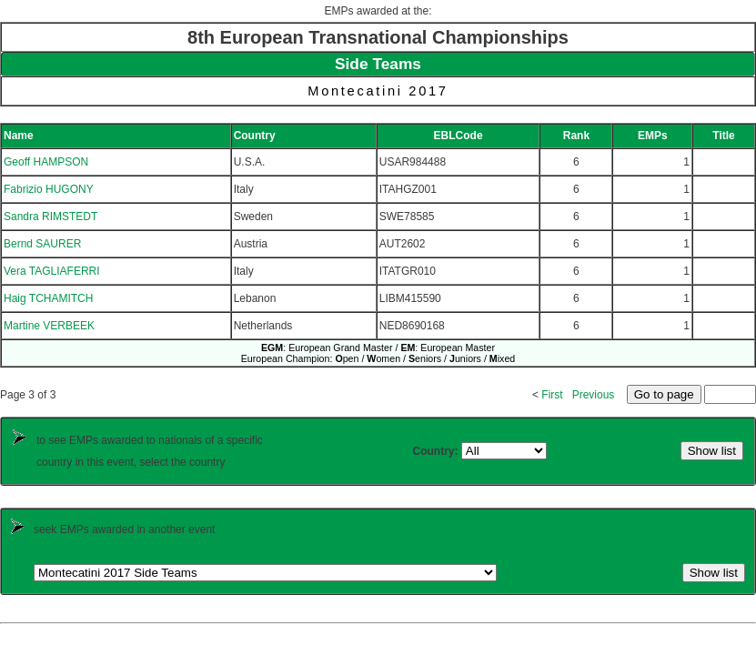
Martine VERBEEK (49, 325)
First (551, 394)
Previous (593, 394)
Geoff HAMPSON (46, 162)
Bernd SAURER (42, 243)
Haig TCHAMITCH (48, 298)
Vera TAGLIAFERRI (52, 271)
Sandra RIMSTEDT (50, 216)
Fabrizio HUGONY (49, 189)
